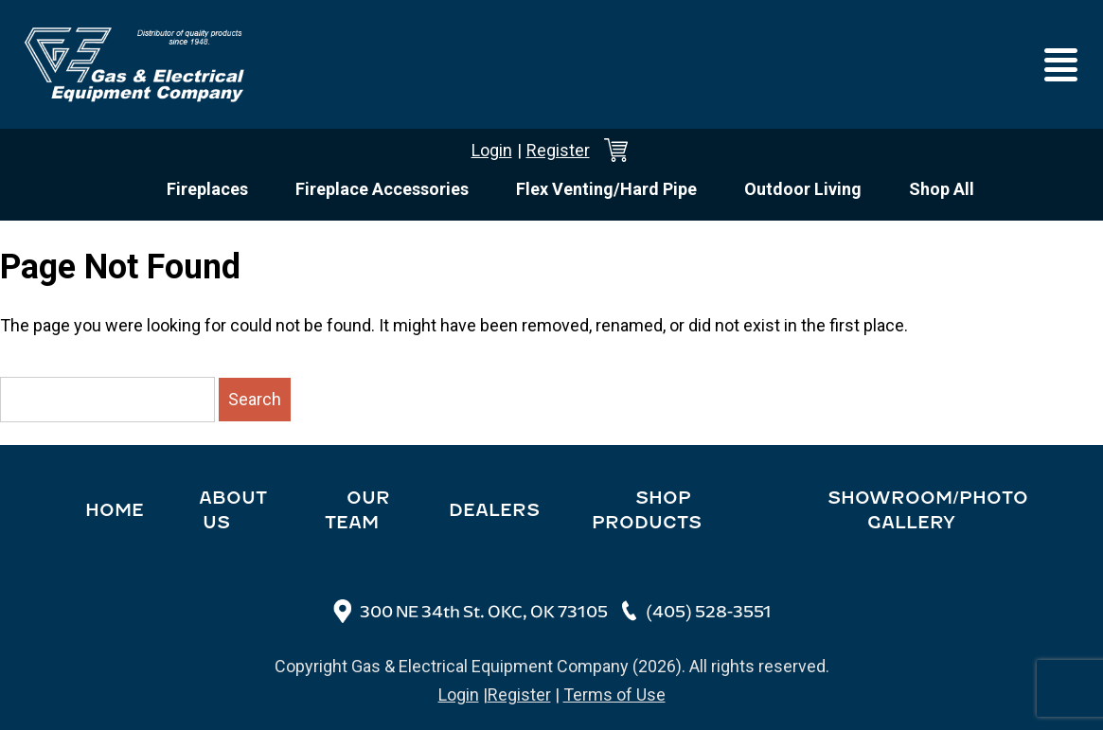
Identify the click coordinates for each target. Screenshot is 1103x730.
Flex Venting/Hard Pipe (606, 189)
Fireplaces (207, 189)
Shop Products (647, 510)
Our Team (357, 510)
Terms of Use (614, 694)
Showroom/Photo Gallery (927, 510)
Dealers (494, 510)
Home (114, 510)
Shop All (941, 189)
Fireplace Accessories (382, 189)
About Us (233, 510)
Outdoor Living (803, 189)
